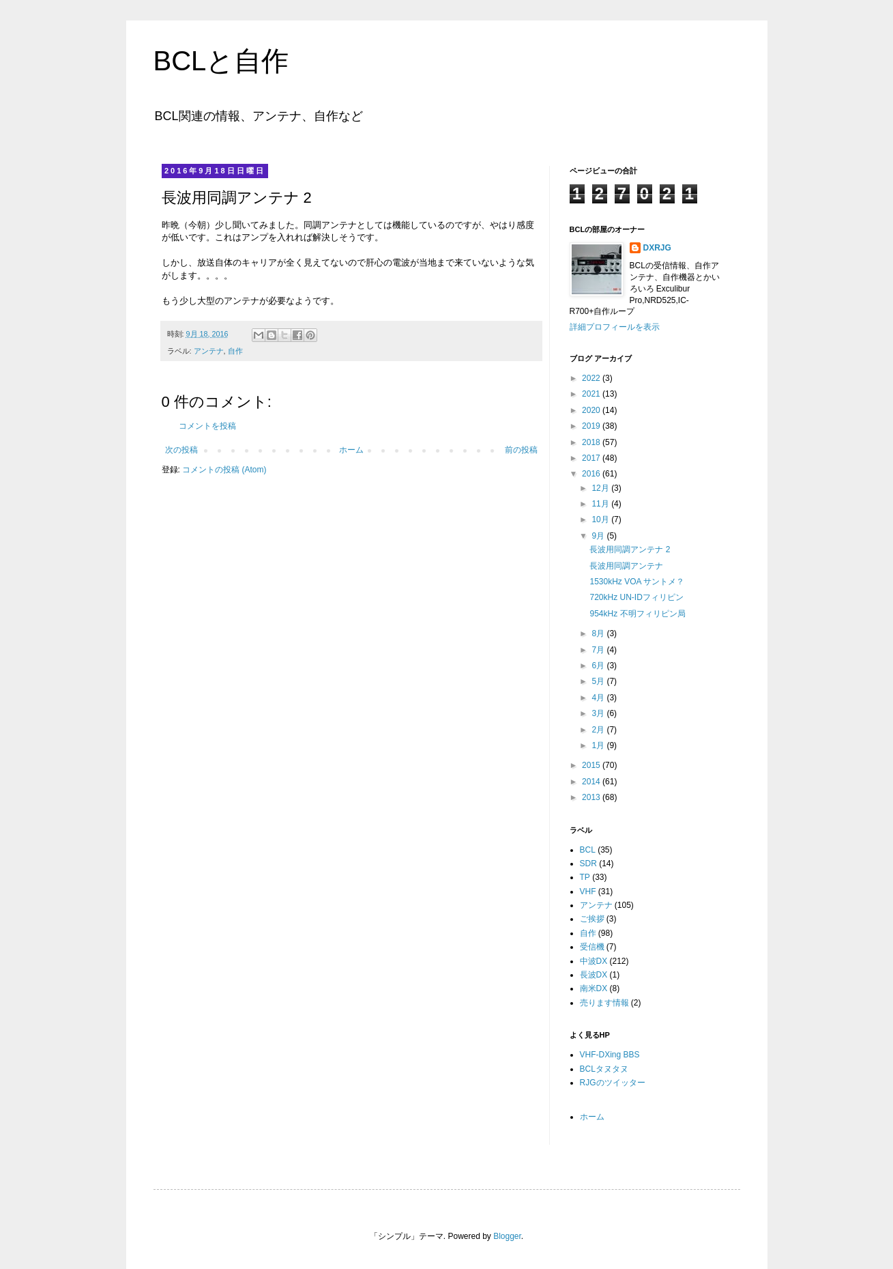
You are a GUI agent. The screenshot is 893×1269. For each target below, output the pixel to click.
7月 (598, 650)
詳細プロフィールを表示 (615, 327)
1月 (598, 745)
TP (585, 877)
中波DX (594, 961)
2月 (598, 730)
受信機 (592, 947)
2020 (592, 410)
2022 (592, 378)
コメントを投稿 (207, 426)
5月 (598, 681)
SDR (588, 863)
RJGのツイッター (612, 1082)
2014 (592, 781)
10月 (601, 519)
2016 (592, 474)
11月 (601, 504)
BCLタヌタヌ (604, 1069)
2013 (592, 797)
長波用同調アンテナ (626, 566)
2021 (592, 394)
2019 (592, 426)
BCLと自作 (221, 61)
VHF (588, 891)
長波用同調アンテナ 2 (629, 549)
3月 (598, 713)
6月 (598, 665)
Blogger (507, 1236)
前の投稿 (521, 450)
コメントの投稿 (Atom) (224, 469)
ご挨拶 (592, 919)
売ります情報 (604, 1003)
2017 (592, 458)
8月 (598, 633)
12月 (601, 488)
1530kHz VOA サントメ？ (636, 581)
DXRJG (657, 248)
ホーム (351, 450)
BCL (588, 850)
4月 (598, 697)
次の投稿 (181, 450)
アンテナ (209, 351)
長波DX (594, 975)
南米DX (594, 988)
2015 (592, 765)
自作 (235, 351)
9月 (598, 536)
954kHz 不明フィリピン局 (637, 613)
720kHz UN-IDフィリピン (636, 597)
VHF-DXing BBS (610, 1054)
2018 (592, 442)
